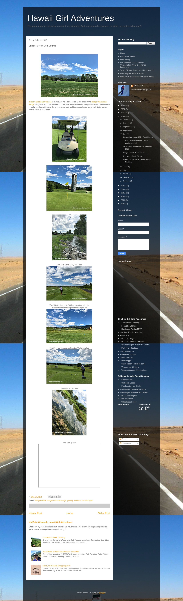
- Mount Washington (128, 396)
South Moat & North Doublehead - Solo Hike (61, 551)
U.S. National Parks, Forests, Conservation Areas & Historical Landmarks (133, 65)
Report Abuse (125, 210)
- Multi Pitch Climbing (129, 348)
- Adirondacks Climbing (129, 323)
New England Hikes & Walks (132, 73)
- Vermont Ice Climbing (129, 367)
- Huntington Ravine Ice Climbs (133, 389)
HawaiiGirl (138, 86)
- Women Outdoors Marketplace (133, 370)
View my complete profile (141, 89)
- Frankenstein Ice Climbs (130, 386)
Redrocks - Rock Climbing (133, 156)
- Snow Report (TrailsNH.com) (132, 364)
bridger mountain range (56, 500)
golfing (70, 500)
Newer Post (35, 513)
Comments (125, 443)
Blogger (102, 593)
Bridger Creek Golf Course (133, 152)
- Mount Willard (126, 399)
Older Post (104, 513)
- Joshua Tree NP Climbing (131, 332)
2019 (123, 116)
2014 (123, 200)
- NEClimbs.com (127, 351)
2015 (123, 196)
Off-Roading (125, 59)
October (126, 123)
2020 (123, 113)
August (126, 130)
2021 (123, 109)
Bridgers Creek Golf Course (40, 102)
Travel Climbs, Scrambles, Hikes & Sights (137, 70)
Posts (123, 439)
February (127, 177)
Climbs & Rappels (127, 56)
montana (77, 500)
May (125, 170)
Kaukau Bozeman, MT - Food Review (138, 137)
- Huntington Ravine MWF (131, 329)
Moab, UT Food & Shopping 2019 (56, 566)
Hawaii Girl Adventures (70, 18)
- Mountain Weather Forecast (132, 342)
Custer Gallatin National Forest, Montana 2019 (135, 142)
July (125, 134)
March (126, 174)
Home (69, 513)
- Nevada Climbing (128, 354)
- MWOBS (124, 335)
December (127, 119)
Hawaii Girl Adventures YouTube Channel (137, 77)
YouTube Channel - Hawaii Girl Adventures (50, 522)
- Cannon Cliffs (126, 380)
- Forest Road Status (128, 326)
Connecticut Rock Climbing (54, 537)
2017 (123, 189)
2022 (123, 105)
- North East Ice (126, 357)
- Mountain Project (127, 338)
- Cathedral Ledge (127, 383)
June (125, 166)
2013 (123, 204)
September (128, 127)
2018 (123, 186)
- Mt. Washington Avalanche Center (134, 345)
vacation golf (87, 500)
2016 (123, 193)
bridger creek (40, 500)
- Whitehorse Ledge (128, 402)
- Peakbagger (125, 361)
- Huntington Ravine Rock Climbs (134, 392)
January (126, 181)
